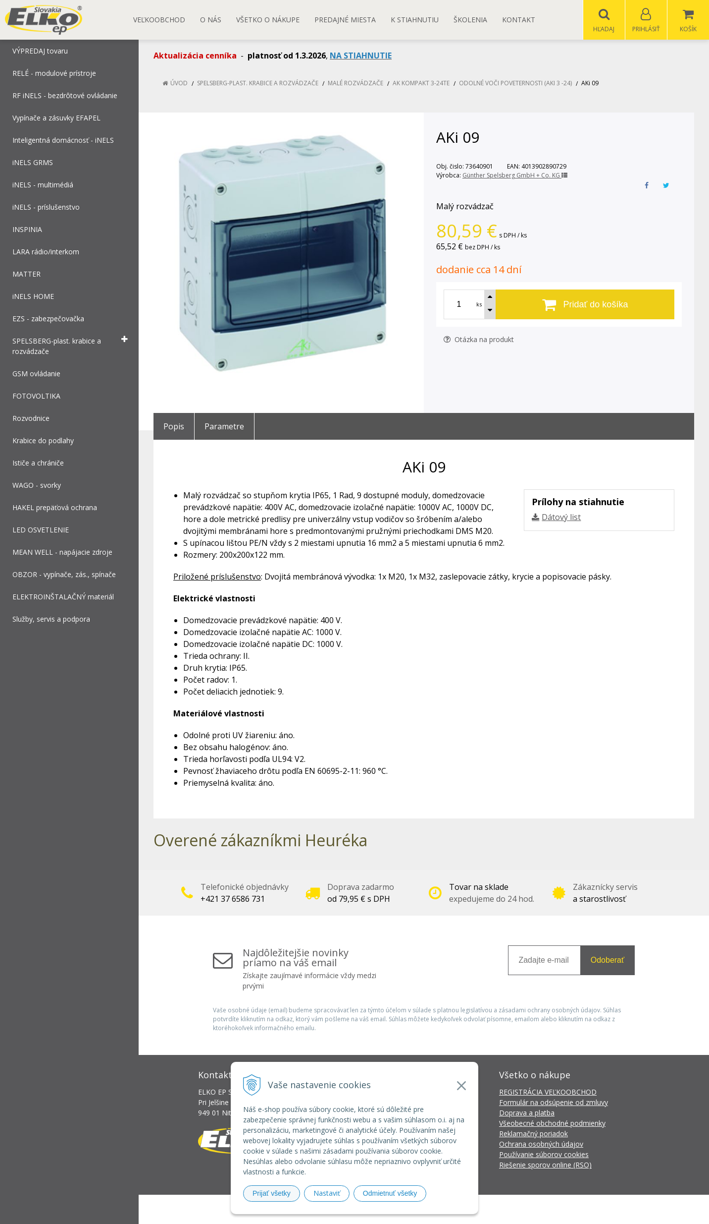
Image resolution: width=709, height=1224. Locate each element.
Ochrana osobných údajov (541, 1144)
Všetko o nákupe (268, 19)
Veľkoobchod (159, 19)
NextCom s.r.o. (532, 1209)
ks (479, 304)
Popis (173, 426)
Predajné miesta (345, 19)
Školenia (470, 19)
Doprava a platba (527, 1113)
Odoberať (607, 960)
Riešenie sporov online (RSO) (545, 1165)
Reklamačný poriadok (533, 1134)
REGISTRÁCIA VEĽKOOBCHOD (548, 1092)
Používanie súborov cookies (544, 1155)
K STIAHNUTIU (415, 19)
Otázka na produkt (479, 340)
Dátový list (561, 517)
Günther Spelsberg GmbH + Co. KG (514, 176)
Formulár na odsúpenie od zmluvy (553, 1102)
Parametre (224, 426)
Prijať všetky (272, 1193)
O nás (210, 19)
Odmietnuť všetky (390, 1193)
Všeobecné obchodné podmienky (552, 1123)
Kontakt (518, 19)
